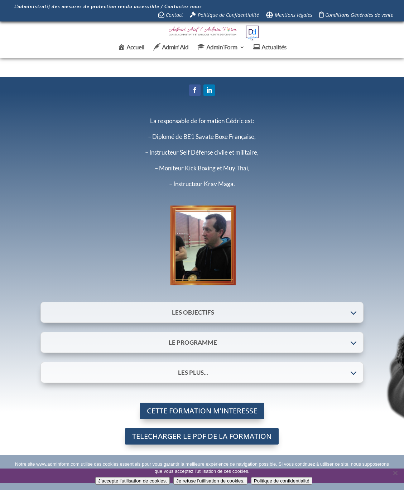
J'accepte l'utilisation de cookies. (132, 481)
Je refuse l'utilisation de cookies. (210, 481)
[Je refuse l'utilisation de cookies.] (395, 472)
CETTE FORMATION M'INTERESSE (202, 411)
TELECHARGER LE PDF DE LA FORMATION (201, 436)
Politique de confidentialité (281, 481)
